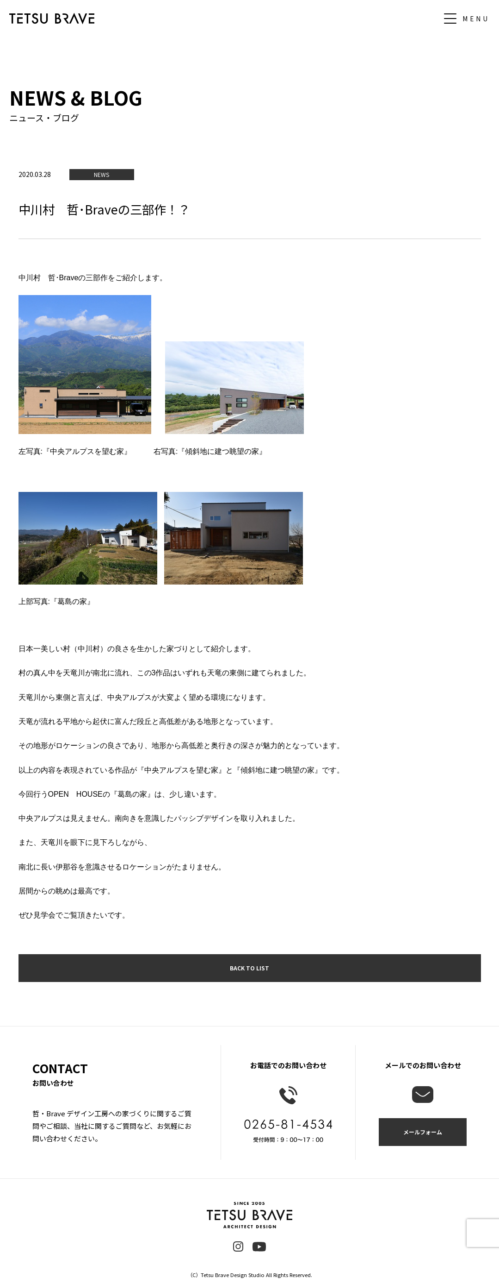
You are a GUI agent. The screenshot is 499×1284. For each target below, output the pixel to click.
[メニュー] (469, 18)
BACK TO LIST (249, 968)
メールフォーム (422, 1132)
